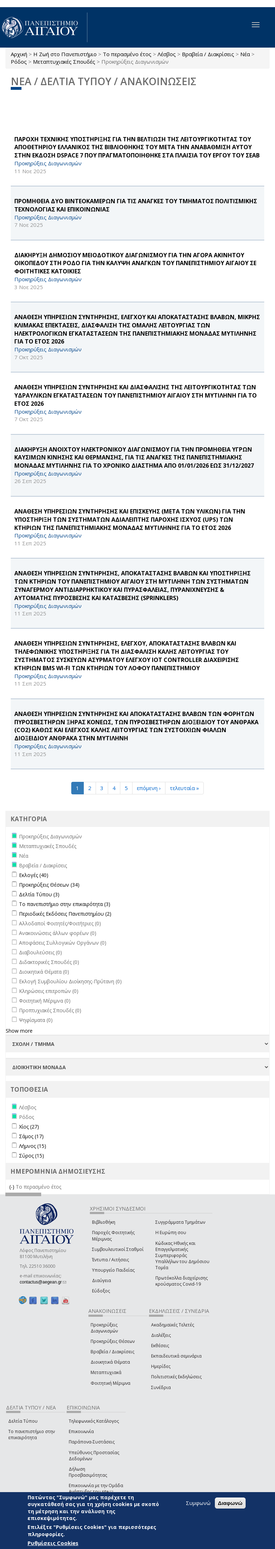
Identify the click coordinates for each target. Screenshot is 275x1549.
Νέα (245, 54)
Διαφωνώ (230, 1503)
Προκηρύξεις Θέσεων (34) (49, 884)
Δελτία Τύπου (23, 1421)
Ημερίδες (160, 1366)
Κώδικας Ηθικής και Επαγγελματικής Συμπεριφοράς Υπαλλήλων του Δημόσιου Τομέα (182, 1255)
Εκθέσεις (160, 1346)
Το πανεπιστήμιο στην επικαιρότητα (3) (64, 904)
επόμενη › (149, 787)
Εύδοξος (101, 1291)
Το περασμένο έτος (127, 54)
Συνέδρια (161, 1387)
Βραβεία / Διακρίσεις (208, 54)
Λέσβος (167, 54)
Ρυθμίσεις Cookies (53, 1543)
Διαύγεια (101, 1280)
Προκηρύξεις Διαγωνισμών (104, 1328)
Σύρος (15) (31, 1155)
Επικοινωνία (81, 1431)
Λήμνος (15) (32, 1146)
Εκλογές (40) (33, 875)
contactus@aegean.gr (43, 1282)
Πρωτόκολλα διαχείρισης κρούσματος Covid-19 (181, 1281)
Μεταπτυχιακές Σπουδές (64, 61)
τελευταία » (184, 787)
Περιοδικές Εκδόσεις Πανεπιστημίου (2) (65, 913)
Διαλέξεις (161, 1335)
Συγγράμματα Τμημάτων (180, 1222)
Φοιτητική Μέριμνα (110, 1383)
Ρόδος (19, 61)
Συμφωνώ (198, 1502)
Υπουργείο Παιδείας (113, 1270)
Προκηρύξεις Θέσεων (113, 1341)
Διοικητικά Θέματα (110, 1362)
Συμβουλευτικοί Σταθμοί (118, 1249)
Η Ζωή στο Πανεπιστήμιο (65, 54)
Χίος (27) (29, 1126)
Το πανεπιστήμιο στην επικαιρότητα (31, 1434)
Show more (19, 1030)
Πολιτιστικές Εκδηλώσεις (176, 1377)
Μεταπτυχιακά (106, 1372)
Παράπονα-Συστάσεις (92, 1442)
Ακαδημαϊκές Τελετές (172, 1325)
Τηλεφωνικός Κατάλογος (94, 1421)
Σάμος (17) (31, 1136)
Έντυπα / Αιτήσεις (110, 1260)
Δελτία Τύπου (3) (39, 894)
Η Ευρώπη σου (170, 1232)
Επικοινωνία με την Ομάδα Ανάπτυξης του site (96, 1488)
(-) (12, 1186)
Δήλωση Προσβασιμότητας (88, 1472)
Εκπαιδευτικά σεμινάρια (176, 1356)
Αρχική (19, 54)
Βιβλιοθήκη (103, 1222)
